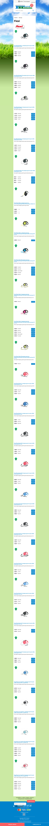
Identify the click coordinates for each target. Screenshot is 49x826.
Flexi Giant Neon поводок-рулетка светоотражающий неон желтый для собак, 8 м (24, 203)
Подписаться (31, 801)
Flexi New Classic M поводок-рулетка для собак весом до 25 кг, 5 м (24, 504)
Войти (21, 1)
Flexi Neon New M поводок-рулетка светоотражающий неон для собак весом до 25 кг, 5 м (24, 261)
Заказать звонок (12, 824)
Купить (33, 52)
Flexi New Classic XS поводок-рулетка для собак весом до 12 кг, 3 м (24, 623)
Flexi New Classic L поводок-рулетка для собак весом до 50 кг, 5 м (24, 384)
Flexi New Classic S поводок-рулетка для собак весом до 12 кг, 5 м (24, 534)
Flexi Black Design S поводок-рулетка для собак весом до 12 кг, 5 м (24, 107)
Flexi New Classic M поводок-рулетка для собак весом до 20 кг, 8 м (24, 473)
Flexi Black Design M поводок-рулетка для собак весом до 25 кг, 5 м (24, 76)
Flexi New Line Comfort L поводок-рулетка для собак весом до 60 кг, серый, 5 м (24, 712)
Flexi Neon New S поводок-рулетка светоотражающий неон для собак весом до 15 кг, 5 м (24, 322)
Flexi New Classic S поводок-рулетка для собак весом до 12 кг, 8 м (24, 564)
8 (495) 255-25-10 (37, 824)
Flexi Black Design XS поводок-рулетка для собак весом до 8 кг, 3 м (24, 171)
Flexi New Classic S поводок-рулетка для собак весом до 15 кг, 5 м (24, 594)
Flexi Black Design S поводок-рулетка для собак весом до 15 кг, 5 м (24, 139)
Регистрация (27, 1)
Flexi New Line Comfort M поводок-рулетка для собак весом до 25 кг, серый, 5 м (24, 742)
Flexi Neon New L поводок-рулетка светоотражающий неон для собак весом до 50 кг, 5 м (24, 233)
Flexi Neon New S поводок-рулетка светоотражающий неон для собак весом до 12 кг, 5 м (24, 295)
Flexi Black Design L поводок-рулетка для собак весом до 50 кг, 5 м (24, 46)
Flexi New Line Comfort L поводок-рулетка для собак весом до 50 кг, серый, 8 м (24, 682)
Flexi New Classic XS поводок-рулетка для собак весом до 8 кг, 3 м (24, 652)
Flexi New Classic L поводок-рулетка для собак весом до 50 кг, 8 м (24, 414)
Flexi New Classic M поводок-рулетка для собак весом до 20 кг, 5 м (24, 444)
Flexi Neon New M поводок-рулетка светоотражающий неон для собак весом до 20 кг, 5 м (24, 357)
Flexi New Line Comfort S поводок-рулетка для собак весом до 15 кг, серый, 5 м (24, 775)
